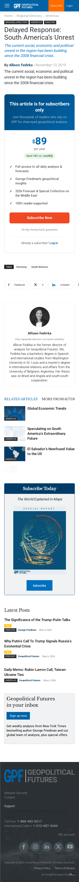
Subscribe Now (39, 218)
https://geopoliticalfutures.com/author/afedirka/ (39, 339)
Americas (52, 16)
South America (39, 266)
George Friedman (27, 630)
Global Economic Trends (46, 408)
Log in (54, 243)
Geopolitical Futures (28, 656)
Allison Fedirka (21, 65)
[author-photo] (39, 327)
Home (8, 16)
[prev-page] (6, 469)
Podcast (10, 656)
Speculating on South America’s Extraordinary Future (46, 433)
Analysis (50, 22)
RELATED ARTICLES (21, 399)
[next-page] (13, 469)
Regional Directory (29, 16)
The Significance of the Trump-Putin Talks (37, 620)
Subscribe (56, 5)
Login (69, 5)
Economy (21, 266)
